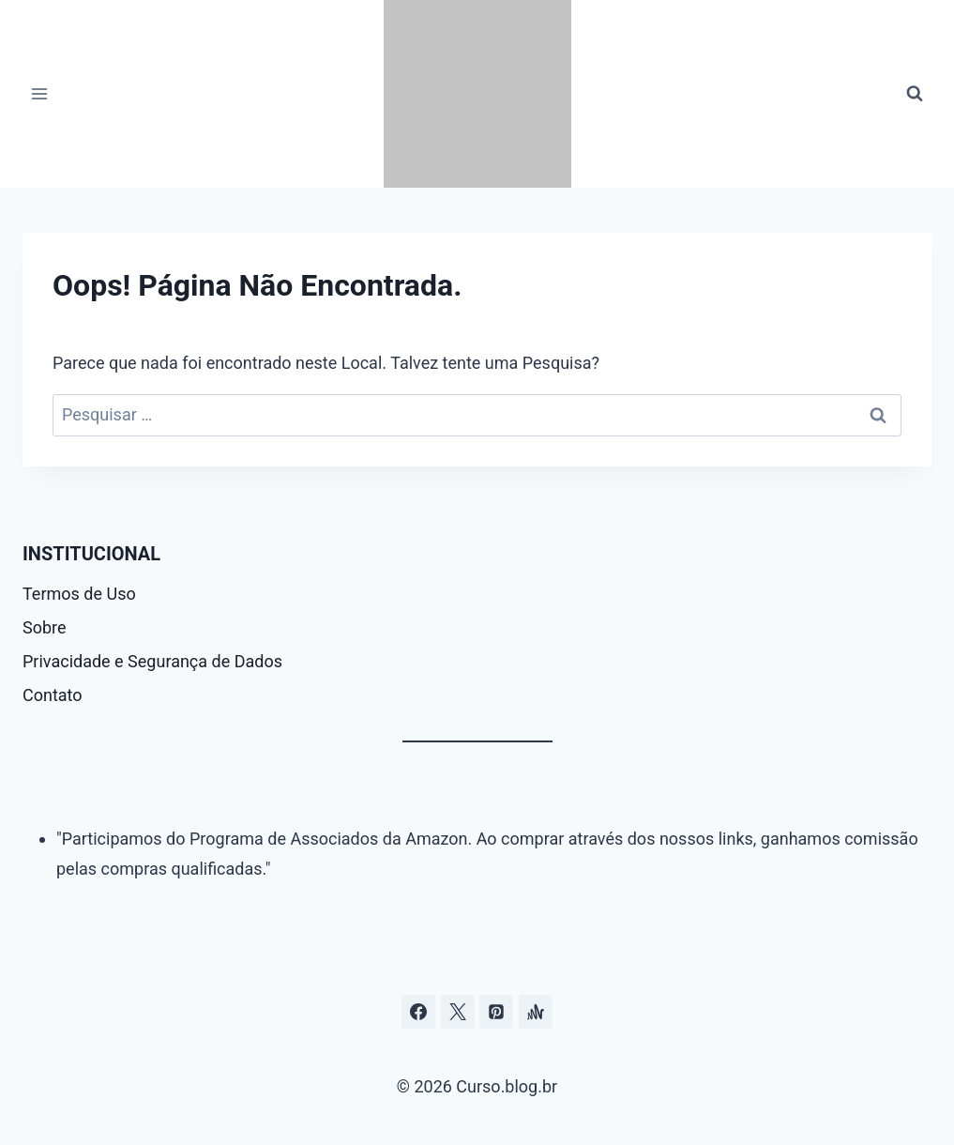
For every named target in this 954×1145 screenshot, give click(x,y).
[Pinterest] (496, 1012)
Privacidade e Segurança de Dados (152, 661)
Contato (53, 695)
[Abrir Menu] (40, 93)
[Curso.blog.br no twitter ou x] (458, 1012)
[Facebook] (418, 1012)
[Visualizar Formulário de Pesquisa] (914, 94)
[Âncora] (536, 1012)
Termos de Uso (79, 593)
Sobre (45, 627)
